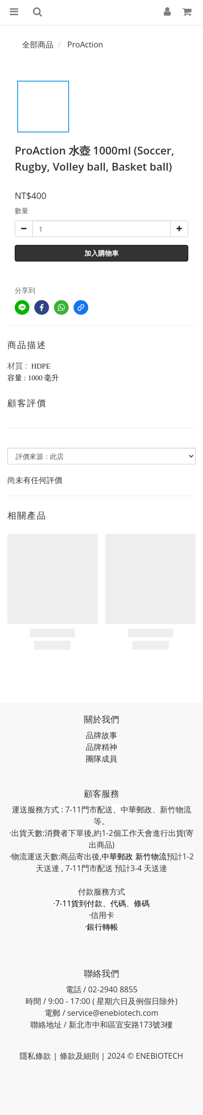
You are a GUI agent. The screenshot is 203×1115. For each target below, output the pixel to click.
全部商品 (37, 44)
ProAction (85, 44)
